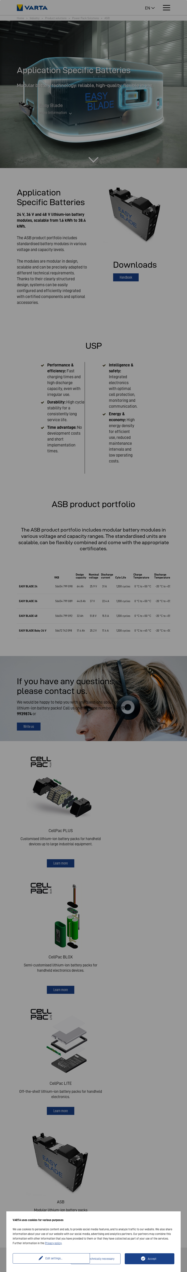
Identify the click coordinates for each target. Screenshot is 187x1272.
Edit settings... (42, 1258)
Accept (152, 1258)
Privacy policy (53, 1243)
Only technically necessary (98, 1258)
